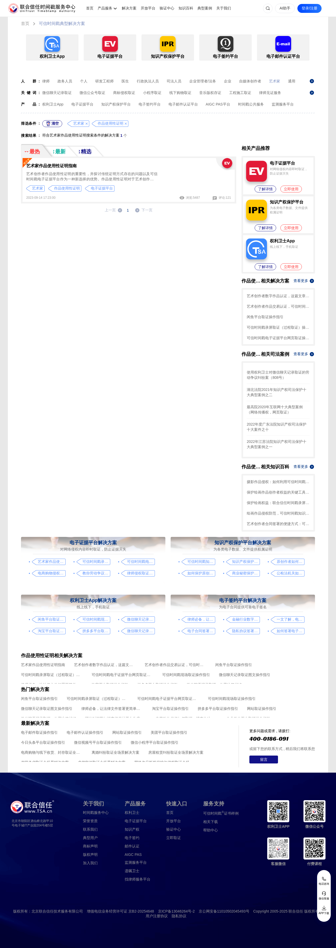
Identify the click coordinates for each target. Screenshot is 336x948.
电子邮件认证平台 (183, 104)
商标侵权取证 (124, 93)
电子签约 (132, 838)
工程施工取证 (240, 93)
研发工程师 (104, 81)
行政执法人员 (148, 81)
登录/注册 (309, 8)
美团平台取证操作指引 (169, 732)
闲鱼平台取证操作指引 (265, 317)
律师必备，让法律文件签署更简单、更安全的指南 (201, 619)
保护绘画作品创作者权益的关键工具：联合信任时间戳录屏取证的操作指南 (278, 492)
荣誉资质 (90, 821)
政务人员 (64, 81)
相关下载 (210, 822)
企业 (227, 81)
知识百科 (185, 8)
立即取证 (173, 838)
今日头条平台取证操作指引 (43, 742)
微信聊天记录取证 (57, 93)
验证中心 (167, 8)
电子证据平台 (82, 104)
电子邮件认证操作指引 (85, 732)
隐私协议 (179, 916)
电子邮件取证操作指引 (39, 732)
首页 (89, 8)
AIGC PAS (133, 854)
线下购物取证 (180, 93)
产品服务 (105, 8)
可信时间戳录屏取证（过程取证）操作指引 (278, 327)
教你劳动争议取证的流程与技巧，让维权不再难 (96, 573)
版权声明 (90, 854)
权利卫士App (53, 104)
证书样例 (221, 812)
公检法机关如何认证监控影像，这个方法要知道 (290, 573)
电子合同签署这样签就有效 (201, 631)
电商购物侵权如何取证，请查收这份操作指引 (51, 573)
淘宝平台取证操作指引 (51, 631)
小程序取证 (152, 93)
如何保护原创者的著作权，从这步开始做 (201, 573)
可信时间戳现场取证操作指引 (96, 619)
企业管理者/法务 (202, 81)
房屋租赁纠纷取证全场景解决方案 (175, 752)
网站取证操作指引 (261, 708)
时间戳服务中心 (96, 812)
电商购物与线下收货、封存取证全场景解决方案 (52, 752)
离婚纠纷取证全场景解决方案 (115, 752)
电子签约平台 (150, 104)
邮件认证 (132, 846)
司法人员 (174, 81)
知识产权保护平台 (116, 104)
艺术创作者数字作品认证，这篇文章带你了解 (278, 296)
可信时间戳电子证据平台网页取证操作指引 (278, 338)
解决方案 (129, 8)
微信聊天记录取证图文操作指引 (141, 619)
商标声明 (90, 846)
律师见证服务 (270, 93)
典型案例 (204, 8)
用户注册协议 (157, 916)
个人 (83, 81)
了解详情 (265, 189)
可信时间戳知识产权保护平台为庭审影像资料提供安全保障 (201, 561)
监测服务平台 (283, 104)
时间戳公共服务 (251, 104)
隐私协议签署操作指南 (246, 631)
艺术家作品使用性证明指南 (51, 166)
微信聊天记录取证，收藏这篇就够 (141, 631)
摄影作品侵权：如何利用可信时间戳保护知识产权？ (278, 482)
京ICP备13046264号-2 (176, 911)
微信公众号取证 (92, 93)
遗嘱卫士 (132, 871)
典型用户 (90, 838)
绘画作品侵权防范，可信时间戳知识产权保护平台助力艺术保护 (278, 513)
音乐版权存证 (210, 93)
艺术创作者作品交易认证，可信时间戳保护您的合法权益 (278, 306)
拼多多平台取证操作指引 (96, 631)
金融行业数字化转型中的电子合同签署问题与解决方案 (246, 619)
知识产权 (132, 829)
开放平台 (148, 8)
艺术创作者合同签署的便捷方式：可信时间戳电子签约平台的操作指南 (278, 524)
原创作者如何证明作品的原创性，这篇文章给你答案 (290, 561)
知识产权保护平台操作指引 (246, 561)
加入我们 (90, 863)
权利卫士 (132, 812)
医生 (125, 81)
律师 (46, 81)
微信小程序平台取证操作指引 (154, 742)
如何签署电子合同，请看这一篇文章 (290, 631)
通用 (291, 81)
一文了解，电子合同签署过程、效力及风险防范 (290, 619)
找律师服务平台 (137, 879)
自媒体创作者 (250, 81)
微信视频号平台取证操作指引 (98, 742)
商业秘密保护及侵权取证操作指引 (246, 573)
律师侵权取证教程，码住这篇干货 (141, 573)
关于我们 (223, 8)
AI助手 (285, 8)
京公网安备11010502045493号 (224, 911)
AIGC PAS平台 (218, 104)
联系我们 (90, 829)
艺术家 (274, 81)
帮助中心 (210, 830)
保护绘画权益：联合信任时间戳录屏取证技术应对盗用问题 (278, 503)
